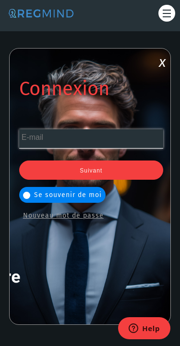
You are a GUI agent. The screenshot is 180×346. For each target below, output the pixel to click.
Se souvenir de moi (62, 195)
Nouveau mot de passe (63, 215)
